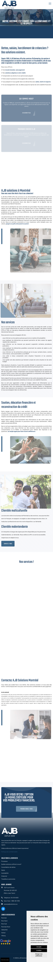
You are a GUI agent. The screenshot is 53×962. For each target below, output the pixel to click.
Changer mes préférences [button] (38, 955)
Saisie (3, 870)
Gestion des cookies (5, 959)
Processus (4, 861)
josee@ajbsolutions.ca (10, 904)
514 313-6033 (14, 897)
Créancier (4, 876)
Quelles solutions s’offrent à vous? (11, 864)
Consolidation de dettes (8, 867)
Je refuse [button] (38, 950)
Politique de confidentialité (9, 852)
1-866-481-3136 (15, 901)
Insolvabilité (4, 873)
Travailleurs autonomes (8, 879)
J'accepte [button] (38, 947)
